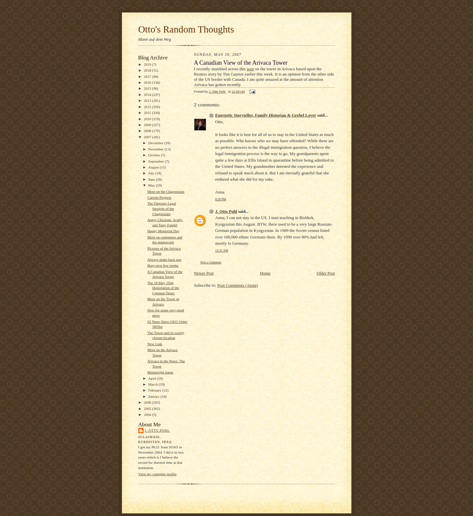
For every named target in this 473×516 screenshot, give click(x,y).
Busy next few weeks (162, 265)
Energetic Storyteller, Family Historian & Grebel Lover (265, 115)
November (156, 149)
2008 (148, 131)
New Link (154, 344)
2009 (148, 125)
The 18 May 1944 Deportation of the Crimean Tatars (163, 288)
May (152, 185)
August (154, 167)
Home (265, 273)
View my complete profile (157, 474)
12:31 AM (221, 250)
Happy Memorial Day (163, 231)
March (153, 384)
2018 (148, 70)
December (156, 143)
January (154, 396)
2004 (148, 414)
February (155, 390)
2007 (148, 137)
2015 (148, 88)
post (250, 68)
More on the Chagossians (165, 191)
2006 (148, 402)
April (152, 378)
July (151, 173)
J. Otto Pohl (157, 430)
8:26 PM (220, 199)
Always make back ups (164, 259)
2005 (148, 409)
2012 (148, 107)
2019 (148, 64)
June (152, 179)
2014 (148, 95)
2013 (148, 100)
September (156, 161)
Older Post (326, 273)
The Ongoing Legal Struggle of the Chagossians (161, 208)
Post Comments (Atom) (237, 285)
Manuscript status (160, 372)
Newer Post (204, 273)
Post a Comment (211, 262)
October (154, 155)
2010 (148, 119)
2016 (148, 82)
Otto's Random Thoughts (186, 29)
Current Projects (159, 197)
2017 (148, 77)
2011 (148, 113)
